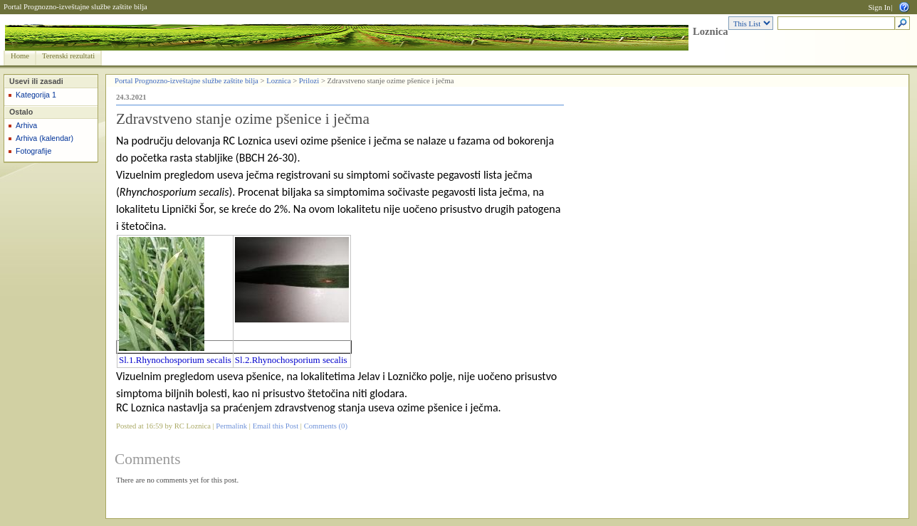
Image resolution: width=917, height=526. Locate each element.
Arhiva (26, 125)
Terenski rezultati (68, 56)
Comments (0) (325, 426)
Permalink (231, 426)
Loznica (710, 31)
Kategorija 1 (36, 94)
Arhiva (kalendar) (44, 138)
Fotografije (33, 151)
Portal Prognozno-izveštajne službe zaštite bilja (75, 7)
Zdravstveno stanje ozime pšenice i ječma (243, 118)
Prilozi (309, 81)
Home (20, 56)
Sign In (879, 7)
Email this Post (276, 426)
